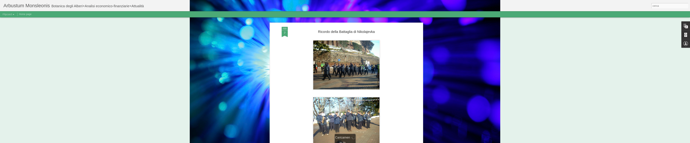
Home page (25, 14)
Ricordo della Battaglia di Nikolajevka (346, 32)
